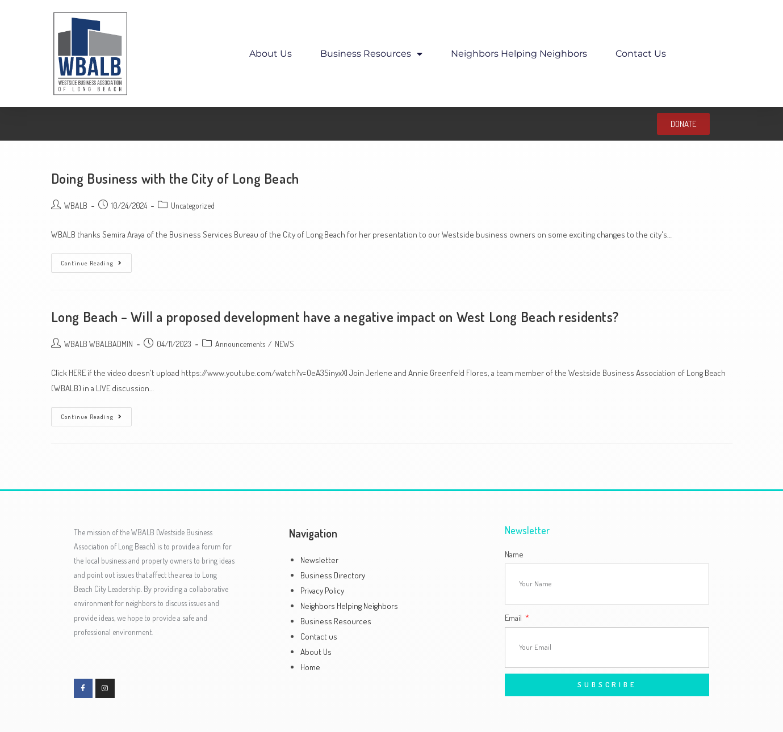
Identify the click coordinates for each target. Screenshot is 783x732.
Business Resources (371, 54)
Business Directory (332, 575)
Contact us (640, 53)
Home (310, 667)
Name (514, 554)
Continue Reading (96, 260)
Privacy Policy (322, 590)
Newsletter (319, 560)
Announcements (240, 344)
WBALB (75, 205)
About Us (270, 53)
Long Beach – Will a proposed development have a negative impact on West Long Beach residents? (335, 316)
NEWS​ (284, 344)
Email (514, 617)
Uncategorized (193, 205)
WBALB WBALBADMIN (98, 344)
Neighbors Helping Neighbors (519, 53)
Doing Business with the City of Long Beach (175, 178)
